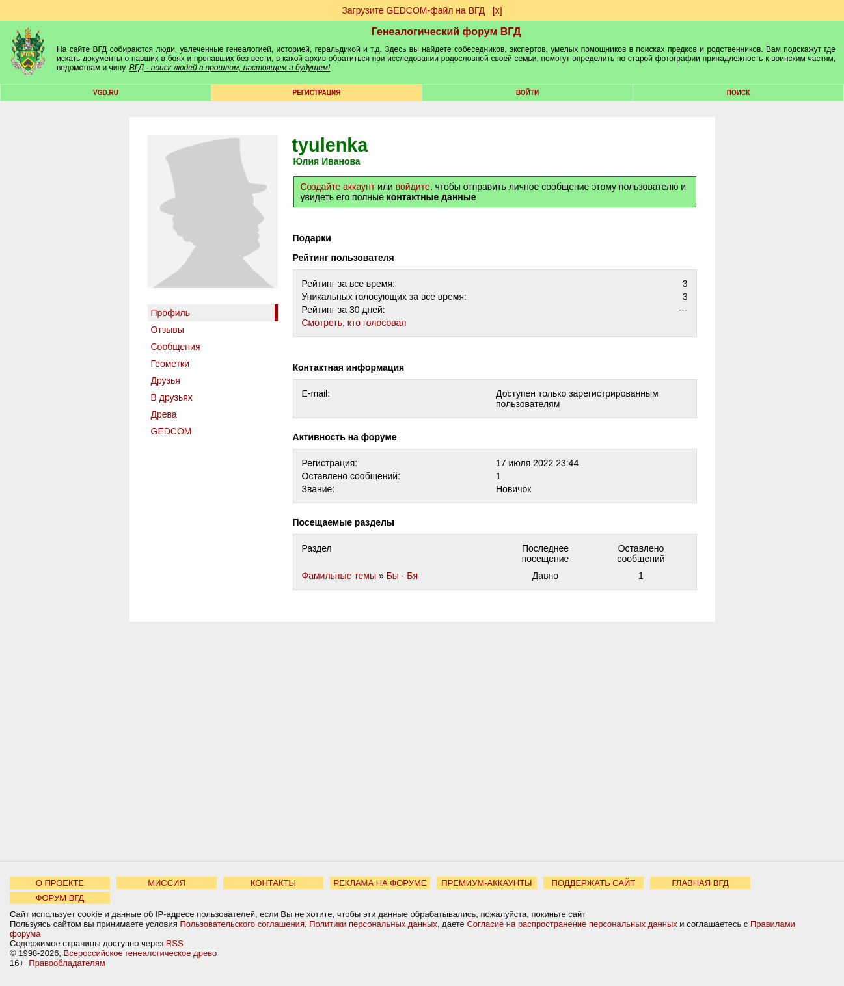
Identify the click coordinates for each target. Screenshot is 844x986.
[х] (497, 10)
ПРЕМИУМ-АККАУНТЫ (486, 883)
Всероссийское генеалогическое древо (140, 953)
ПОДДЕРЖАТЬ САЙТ (594, 883)
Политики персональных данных (373, 924)
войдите (413, 186)
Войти (527, 92)
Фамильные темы (339, 575)
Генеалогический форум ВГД (446, 31)
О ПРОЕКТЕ (60, 883)
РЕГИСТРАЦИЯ (317, 92)
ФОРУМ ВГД (60, 898)
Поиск (738, 92)
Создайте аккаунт (338, 186)
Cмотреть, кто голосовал (354, 322)
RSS (175, 943)
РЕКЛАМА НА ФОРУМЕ (379, 883)
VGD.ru (105, 92)
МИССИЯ (166, 883)
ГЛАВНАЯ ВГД (700, 883)
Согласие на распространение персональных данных (572, 924)
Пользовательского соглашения (242, 924)
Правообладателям (67, 963)
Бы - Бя (402, 575)
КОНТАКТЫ (273, 883)
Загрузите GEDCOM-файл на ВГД (413, 10)
